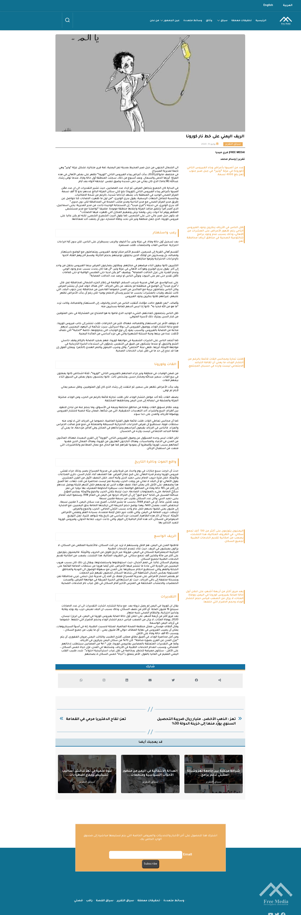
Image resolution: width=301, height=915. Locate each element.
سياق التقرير (233, 144)
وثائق (209, 20)
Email (187, 855)
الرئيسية (261, 20)
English (268, 5)
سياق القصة (104, 886)
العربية (287, 5)
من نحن (154, 20)
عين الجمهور (172, 20)
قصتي (78, 886)
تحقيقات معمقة (241, 20)
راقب (89, 886)
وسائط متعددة (192, 20)
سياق (224, 20)
